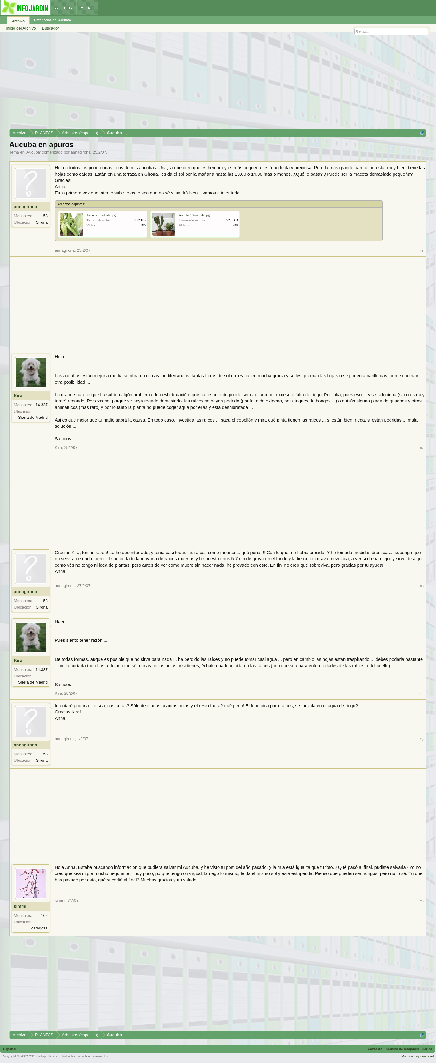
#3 (422, 586)
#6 (422, 900)
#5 (422, 739)
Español (9, 1049)
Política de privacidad (418, 1056)
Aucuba (33, 152)
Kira (18, 395)
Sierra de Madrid (33, 417)
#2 (422, 448)
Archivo (18, 21)
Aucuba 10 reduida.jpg (194, 215)
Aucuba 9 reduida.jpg (101, 215)
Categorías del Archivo (52, 20)
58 (45, 216)
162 (44, 915)
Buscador (50, 28)
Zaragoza (39, 928)
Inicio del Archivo (21, 28)
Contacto (375, 1049)
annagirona (80, 152)
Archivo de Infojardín (402, 1049)
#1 (422, 250)
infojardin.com (48, 1056)
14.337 (41, 404)
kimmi (20, 906)
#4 (422, 693)
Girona (42, 222)
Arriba (427, 1049)
